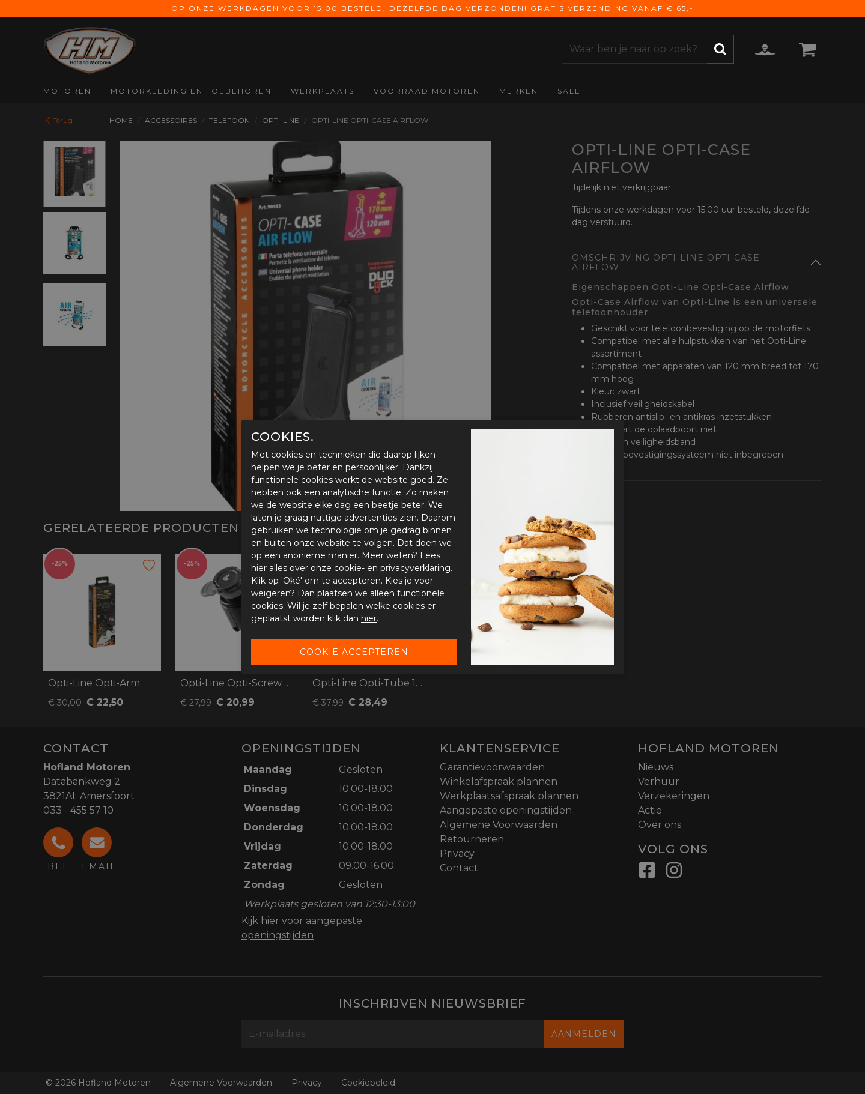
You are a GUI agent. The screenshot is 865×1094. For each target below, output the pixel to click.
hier (259, 568)
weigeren (270, 593)
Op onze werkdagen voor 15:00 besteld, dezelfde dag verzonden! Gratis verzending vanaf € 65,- (432, 8)
